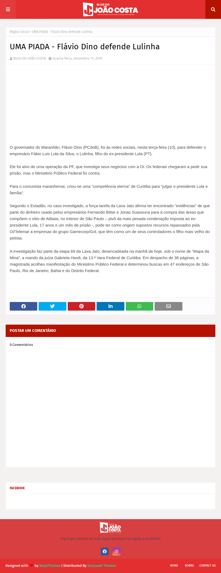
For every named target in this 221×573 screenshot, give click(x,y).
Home (174, 565)
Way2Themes (49, 566)
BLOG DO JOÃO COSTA (29, 58)
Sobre (189, 565)
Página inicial (19, 32)
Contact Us (207, 565)
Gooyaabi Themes (101, 566)
